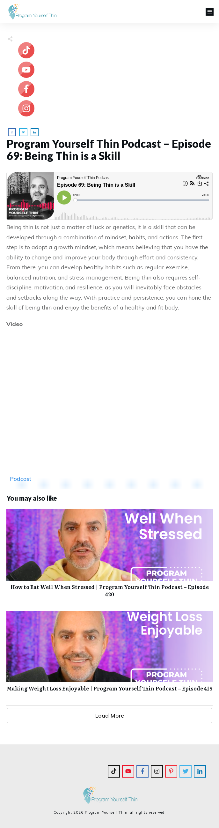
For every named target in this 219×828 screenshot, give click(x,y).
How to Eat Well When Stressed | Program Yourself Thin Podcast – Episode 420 (109, 556)
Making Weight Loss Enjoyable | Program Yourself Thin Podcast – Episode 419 (109, 654)
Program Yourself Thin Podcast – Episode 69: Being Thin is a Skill (109, 149)
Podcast (20, 478)
